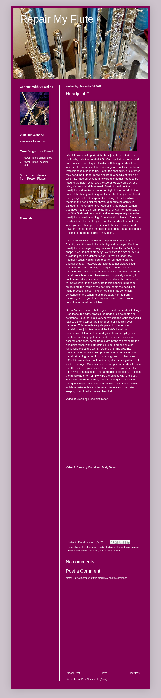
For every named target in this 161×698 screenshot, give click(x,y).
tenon (117, 550)
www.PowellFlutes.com (32, 141)
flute (84, 547)
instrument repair (122, 547)
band (77, 547)
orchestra (93, 550)
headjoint (91, 547)
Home (104, 673)
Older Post (134, 673)
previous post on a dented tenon (85, 256)
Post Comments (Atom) (94, 679)
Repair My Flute (57, 19)
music (135, 547)
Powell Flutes (106, 550)
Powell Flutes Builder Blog (37, 157)
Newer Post (73, 673)
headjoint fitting (105, 547)
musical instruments (77, 550)
